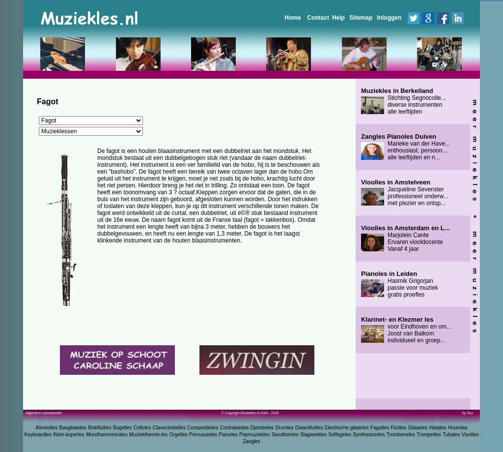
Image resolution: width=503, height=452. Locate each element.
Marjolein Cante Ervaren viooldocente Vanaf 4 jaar (405, 238)
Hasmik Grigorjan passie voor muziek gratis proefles (399, 284)
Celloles (142, 427)
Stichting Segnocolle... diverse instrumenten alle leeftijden (403, 101)
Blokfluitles (100, 427)
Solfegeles (339, 434)
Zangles (251, 441)
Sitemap (360, 17)
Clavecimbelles (169, 427)
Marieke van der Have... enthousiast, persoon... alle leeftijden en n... (405, 147)
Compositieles (202, 427)
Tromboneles (401, 434)
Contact (318, 17)
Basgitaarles (72, 427)
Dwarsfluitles (309, 427)
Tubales (451, 434)
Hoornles (458, 427)
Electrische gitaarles (346, 427)
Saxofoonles (285, 434)
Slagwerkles (313, 434)
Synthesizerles (369, 434)
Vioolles (470, 434)
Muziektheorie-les (148, 434)
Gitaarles (418, 427)
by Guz (467, 413)
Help (338, 17)
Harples (437, 427)
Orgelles (178, 434)
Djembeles (262, 427)
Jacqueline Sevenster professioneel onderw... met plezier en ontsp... (404, 193)
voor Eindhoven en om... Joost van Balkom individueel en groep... (406, 330)
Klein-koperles (68, 434)
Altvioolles (46, 427)
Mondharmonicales (107, 434)
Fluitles (399, 427)
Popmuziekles (254, 434)
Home (292, 17)
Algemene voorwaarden (44, 413)
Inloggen (389, 17)
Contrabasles (234, 427)
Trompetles (429, 434)
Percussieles (203, 434)
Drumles (284, 427)
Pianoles (228, 434)
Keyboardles (38, 434)
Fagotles (379, 427)
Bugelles (122, 427)
